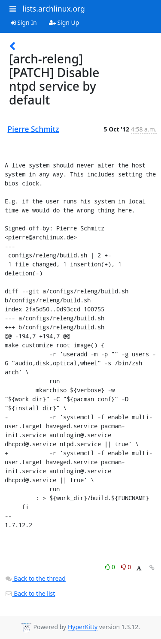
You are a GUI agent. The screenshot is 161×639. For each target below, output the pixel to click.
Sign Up (64, 22)
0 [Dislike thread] (126, 567)
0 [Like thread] (110, 567)
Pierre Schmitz (33, 129)
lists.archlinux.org (53, 8)
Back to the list (30, 593)
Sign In (24, 22)
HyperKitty (82, 627)
